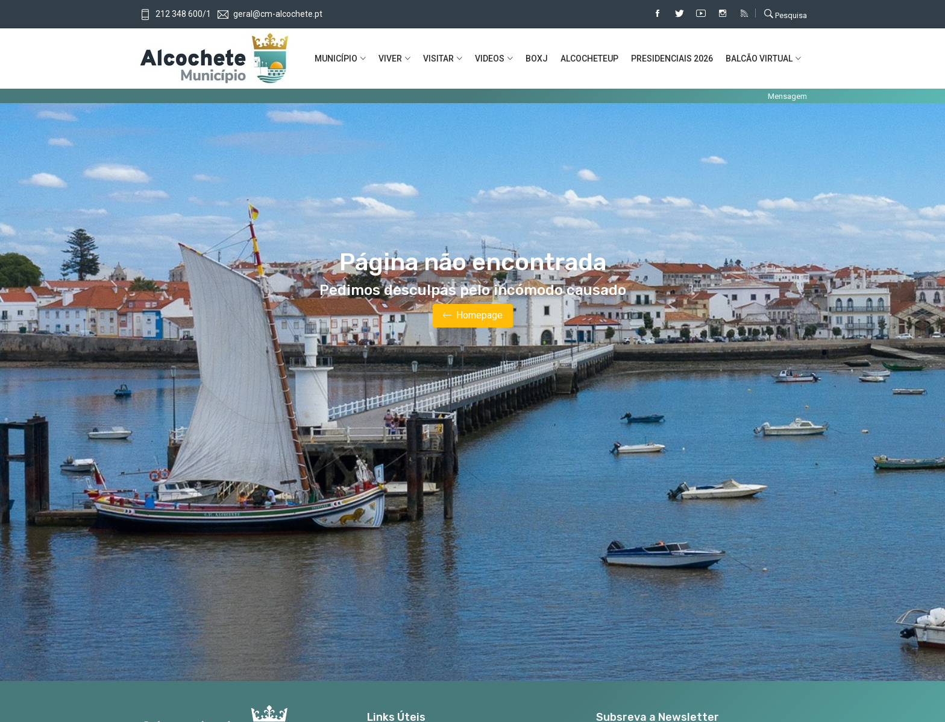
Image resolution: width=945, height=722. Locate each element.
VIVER (390, 58)
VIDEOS (489, 58)
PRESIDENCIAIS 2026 (672, 58)
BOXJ (537, 58)
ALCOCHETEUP (589, 58)
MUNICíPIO (336, 58)
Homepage (473, 315)
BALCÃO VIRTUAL (759, 58)
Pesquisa (785, 14)
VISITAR (438, 58)
